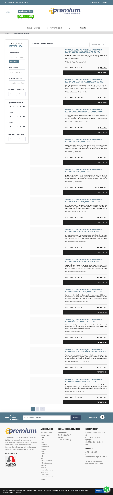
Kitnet (42, 454)
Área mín (11, 135)
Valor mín (11, 89)
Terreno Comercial (46, 470)
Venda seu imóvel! (25, 11)
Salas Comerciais (46, 461)
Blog (71, 28)
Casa (42, 442)
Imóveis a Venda (46, 433)
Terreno (43, 467)
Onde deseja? (13, 67)
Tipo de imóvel (14, 53)
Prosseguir (100, 491)
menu (8, 11)
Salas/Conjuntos (46, 463)
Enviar (76, 417)
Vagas (11, 123)
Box (41, 440)
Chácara (43, 449)
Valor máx (20, 89)
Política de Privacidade (14, 492)
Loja (41, 458)
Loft (41, 456)
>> (42, 408)
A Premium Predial (54, 28)
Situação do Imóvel (15, 78)
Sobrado (43, 465)
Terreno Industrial (46, 477)
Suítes (11, 113)
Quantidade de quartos (16, 103)
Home (7, 33)
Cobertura (43, 451)
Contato (83, 28)
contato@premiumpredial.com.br (16, 2)
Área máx (20, 135)
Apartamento (45, 435)
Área (42, 437)
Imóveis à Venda (33, 28)
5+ (24, 107)
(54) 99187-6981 (25, 16)
